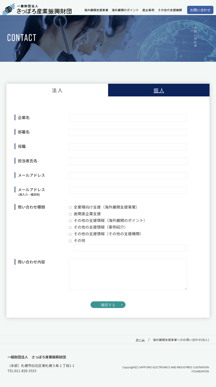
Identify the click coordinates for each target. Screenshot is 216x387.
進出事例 (148, 10)
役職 (22, 146)
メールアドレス (31, 175)
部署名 (24, 132)
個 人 (159, 90)
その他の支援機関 (170, 10)
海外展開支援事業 (96, 10)
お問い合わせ (200, 9)
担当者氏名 (27, 160)
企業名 (24, 117)
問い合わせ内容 (31, 262)
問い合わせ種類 (31, 207)
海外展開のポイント (125, 10)
